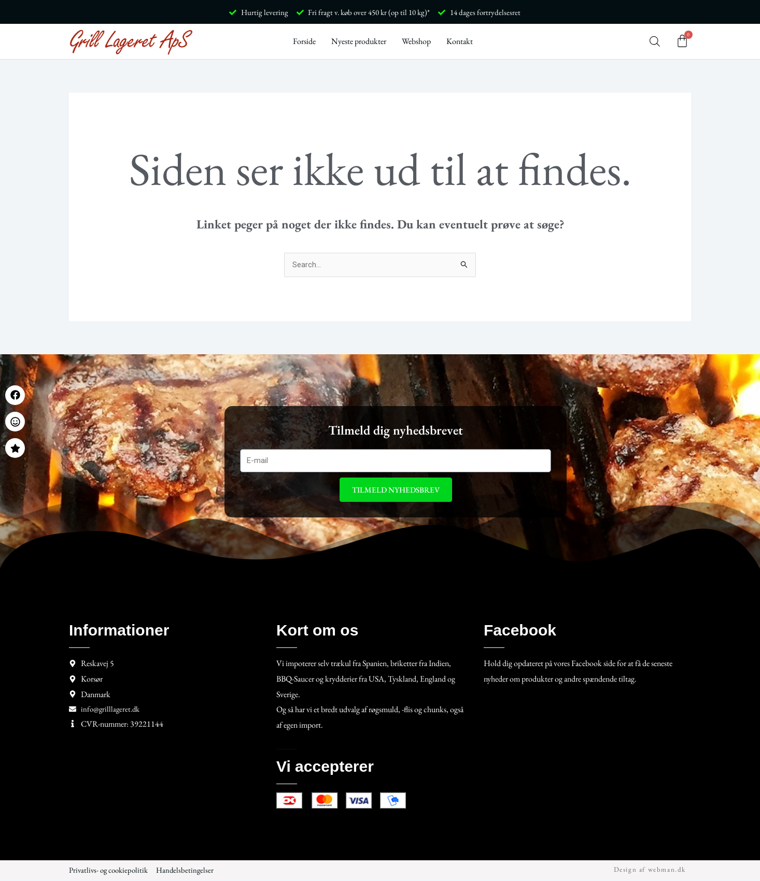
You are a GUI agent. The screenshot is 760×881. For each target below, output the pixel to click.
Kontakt (459, 41)
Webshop (416, 41)
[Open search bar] (655, 41)
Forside (304, 41)
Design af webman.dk (650, 870)
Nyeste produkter (358, 41)
